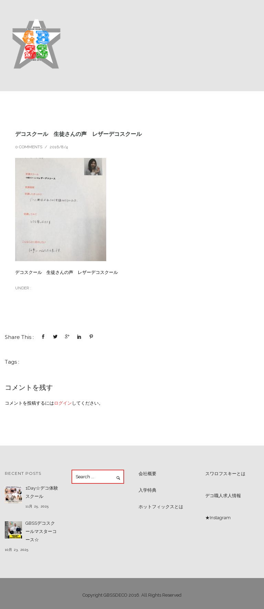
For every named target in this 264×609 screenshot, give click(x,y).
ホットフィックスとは (161, 506)
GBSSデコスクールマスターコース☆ (41, 531)
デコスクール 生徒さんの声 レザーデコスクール (78, 133)
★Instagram (218, 517)
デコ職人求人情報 (223, 495)
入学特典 (147, 490)
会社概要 (147, 473)
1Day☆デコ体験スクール (41, 492)
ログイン (63, 403)
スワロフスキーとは (225, 473)
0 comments (28, 147)
